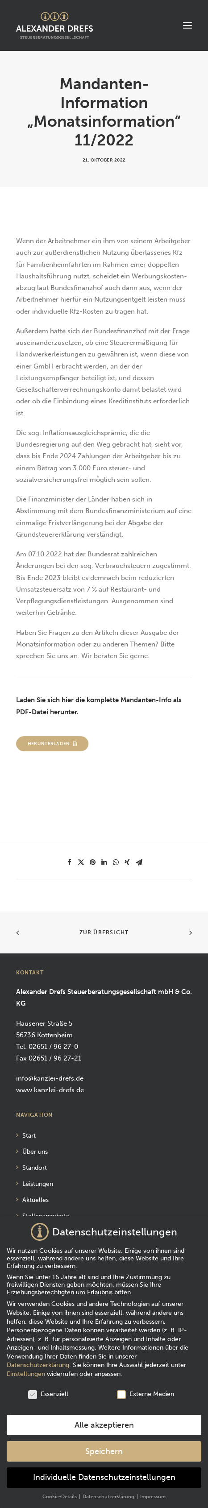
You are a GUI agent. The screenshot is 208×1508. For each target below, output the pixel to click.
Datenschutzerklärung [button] (109, 1492)
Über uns (35, 1152)
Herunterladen (52, 743)
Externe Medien (145, 1389)
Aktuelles (35, 1200)
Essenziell (48, 1389)
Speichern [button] (104, 1446)
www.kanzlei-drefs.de (50, 1090)
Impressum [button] (153, 1492)
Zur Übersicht (104, 932)
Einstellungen (26, 1369)
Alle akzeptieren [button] (104, 1420)
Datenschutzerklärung (38, 1360)
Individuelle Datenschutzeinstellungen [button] (104, 1473)
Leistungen (37, 1184)
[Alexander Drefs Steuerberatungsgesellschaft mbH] (54, 25)
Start (29, 1135)
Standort (34, 1168)
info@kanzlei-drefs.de (49, 1078)
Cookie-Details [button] (60, 1492)
